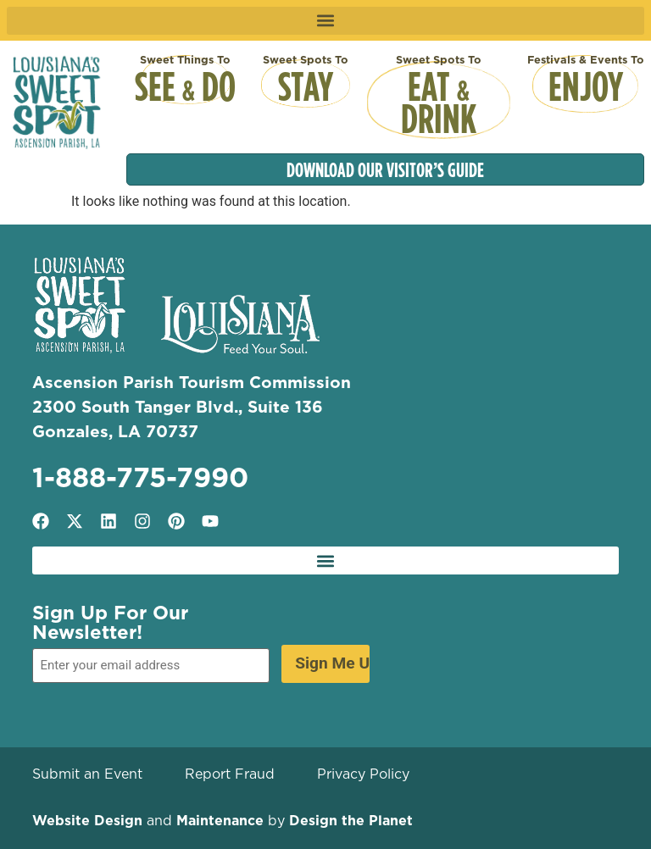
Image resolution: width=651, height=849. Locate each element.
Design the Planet (351, 820)
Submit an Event (87, 773)
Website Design (87, 820)
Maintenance (220, 820)
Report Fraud (230, 773)
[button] (326, 21)
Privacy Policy (363, 773)
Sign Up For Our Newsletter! (110, 622)
